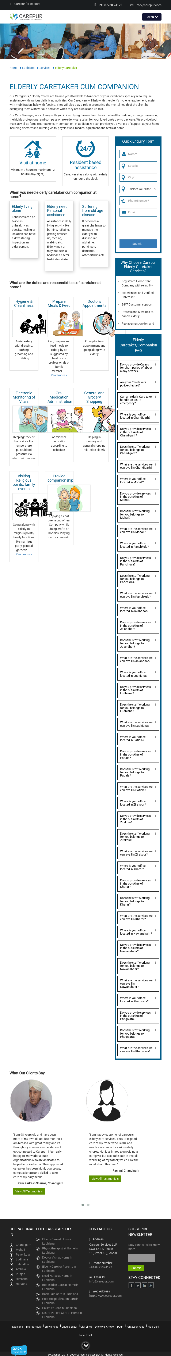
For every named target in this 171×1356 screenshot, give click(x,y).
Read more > (59, 375)
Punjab (20, 1273)
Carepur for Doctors (25, 4)
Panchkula (23, 1254)
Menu (150, 16)
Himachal (22, 1278)
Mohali (20, 1249)
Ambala (21, 1268)
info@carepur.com (149, 5)
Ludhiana (22, 1259)
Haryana (21, 1283)
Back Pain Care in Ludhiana (60, 1293)
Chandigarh (23, 1244)
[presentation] (139, 228)
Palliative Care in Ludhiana (59, 1307)
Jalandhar (22, 1264)
